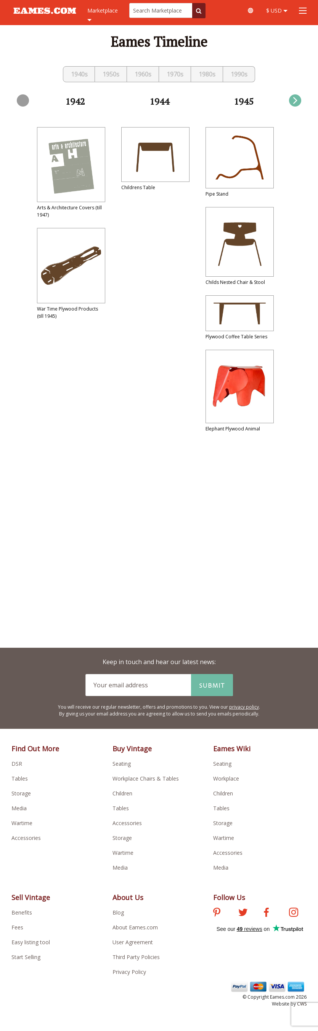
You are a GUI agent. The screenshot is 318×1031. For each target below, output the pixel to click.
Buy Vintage (132, 748)
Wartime (21, 823)
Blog (118, 912)
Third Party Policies (136, 957)
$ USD (276, 10)
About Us (127, 897)
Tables (19, 778)
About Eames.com (135, 927)
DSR (16, 763)
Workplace (226, 778)
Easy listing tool (30, 942)
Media (19, 808)
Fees (17, 927)
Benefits (21, 912)
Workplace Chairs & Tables (145, 778)
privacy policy (244, 707)
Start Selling (25, 957)
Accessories (26, 837)
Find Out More (35, 748)
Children (122, 793)
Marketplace (102, 14)
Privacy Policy (129, 971)
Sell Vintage (30, 897)
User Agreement (132, 942)
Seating (121, 763)
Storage (21, 793)
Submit (212, 685)
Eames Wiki (232, 748)
